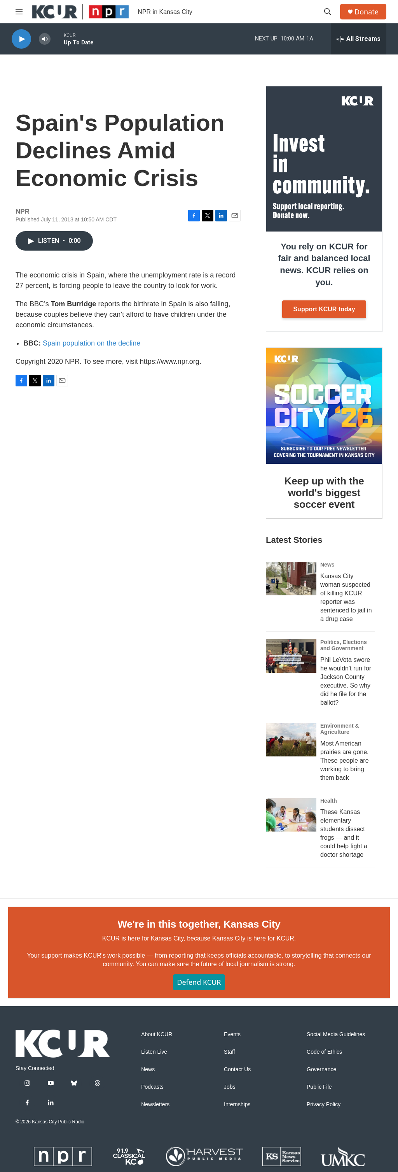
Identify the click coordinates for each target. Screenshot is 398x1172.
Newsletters (155, 1104)
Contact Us (237, 1069)
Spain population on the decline (91, 343)
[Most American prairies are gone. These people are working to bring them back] (291, 739)
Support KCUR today (324, 309)
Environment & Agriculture (339, 729)
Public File (319, 1087)
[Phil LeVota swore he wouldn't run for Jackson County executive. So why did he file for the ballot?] (291, 656)
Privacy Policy (323, 1104)
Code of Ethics (324, 1052)
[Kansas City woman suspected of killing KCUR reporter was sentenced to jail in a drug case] (291, 578)
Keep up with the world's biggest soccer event (324, 492)
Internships (237, 1104)
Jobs (230, 1087)
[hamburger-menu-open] (19, 11)
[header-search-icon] (327, 11)
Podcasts (152, 1087)
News (327, 564)
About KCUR (156, 1034)
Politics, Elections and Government (343, 645)
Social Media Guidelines (336, 1034)
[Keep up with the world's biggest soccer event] (324, 406)
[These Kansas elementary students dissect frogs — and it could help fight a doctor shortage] (291, 815)
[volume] (44, 39)
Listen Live (154, 1052)
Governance (321, 1069)
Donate (366, 12)
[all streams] (358, 38)
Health (328, 801)
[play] (21, 39)
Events (232, 1034)
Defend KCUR (199, 982)
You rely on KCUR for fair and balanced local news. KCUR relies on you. (324, 264)
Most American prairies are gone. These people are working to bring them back (344, 760)
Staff (229, 1052)
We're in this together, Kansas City (198, 924)
